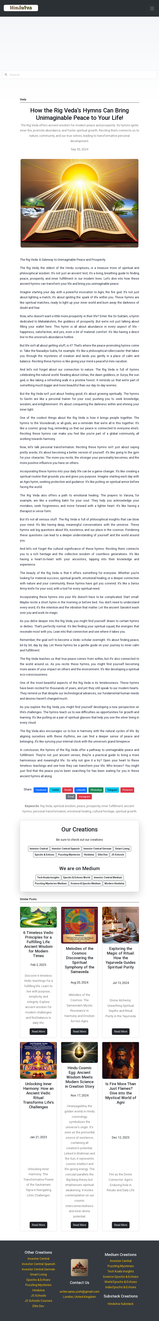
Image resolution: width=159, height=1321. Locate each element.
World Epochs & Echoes (121, 1282)
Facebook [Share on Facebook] (41, 790)
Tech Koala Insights (120, 1271)
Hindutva (38, 1290)
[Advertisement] (79, 43)
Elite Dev (38, 1306)
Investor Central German (38, 1269)
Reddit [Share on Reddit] (67, 790)
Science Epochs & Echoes (120, 1276)
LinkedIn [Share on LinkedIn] (81, 790)
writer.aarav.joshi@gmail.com (79, 1291)
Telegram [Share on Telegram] (112, 790)
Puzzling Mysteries (38, 1285)
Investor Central (38, 1258)
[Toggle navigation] (152, 8)
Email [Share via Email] (71, 796)
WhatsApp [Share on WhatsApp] (96, 790)
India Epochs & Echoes (120, 1287)
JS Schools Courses (38, 1300)
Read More (38, 1031)
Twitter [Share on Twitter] (55, 790)
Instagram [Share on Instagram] (84, 796)
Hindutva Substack (120, 1304)
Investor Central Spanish (38, 1264)
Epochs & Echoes (38, 1280)
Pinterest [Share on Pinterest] (128, 790)
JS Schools (38, 1295)
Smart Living (38, 1274)
